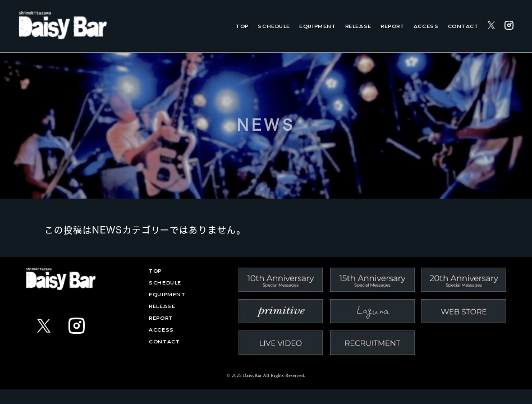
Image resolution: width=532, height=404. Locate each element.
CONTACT (463, 26)
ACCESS (426, 26)
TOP (242, 26)
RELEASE (358, 26)
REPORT (392, 26)
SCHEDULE (274, 26)
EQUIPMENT (317, 26)
